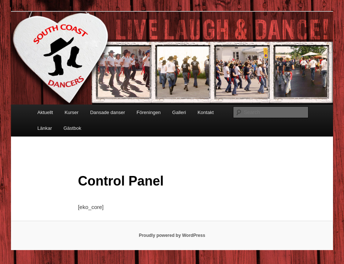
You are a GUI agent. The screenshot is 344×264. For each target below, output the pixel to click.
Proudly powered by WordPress (172, 235)
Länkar (44, 128)
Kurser (71, 112)
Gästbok (72, 128)
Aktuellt (45, 112)
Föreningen (149, 112)
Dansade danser (107, 112)
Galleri (179, 112)
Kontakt (205, 112)
